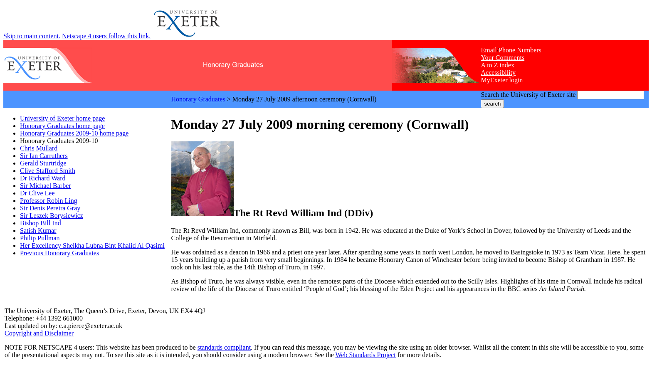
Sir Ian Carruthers (44, 155)
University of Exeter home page (62, 118)
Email (488, 50)
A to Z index (497, 65)
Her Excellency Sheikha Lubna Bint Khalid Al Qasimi (92, 245)
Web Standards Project (365, 354)
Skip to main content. (31, 35)
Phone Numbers (520, 50)
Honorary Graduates (198, 99)
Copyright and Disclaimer (39, 333)
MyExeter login (502, 80)
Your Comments (502, 57)
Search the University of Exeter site (528, 94)
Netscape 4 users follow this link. (106, 35)
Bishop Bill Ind (40, 223)
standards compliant (224, 347)
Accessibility (498, 72)
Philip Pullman (40, 238)
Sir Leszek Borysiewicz (51, 215)
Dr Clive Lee (37, 193)
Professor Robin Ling (48, 200)
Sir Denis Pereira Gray (50, 208)
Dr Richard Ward (43, 178)
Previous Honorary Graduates (59, 253)
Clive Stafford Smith (47, 170)
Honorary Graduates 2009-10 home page (74, 133)
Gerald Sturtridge (43, 163)
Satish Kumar (38, 230)
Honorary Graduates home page (62, 125)
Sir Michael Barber (45, 185)
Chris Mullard (38, 148)
